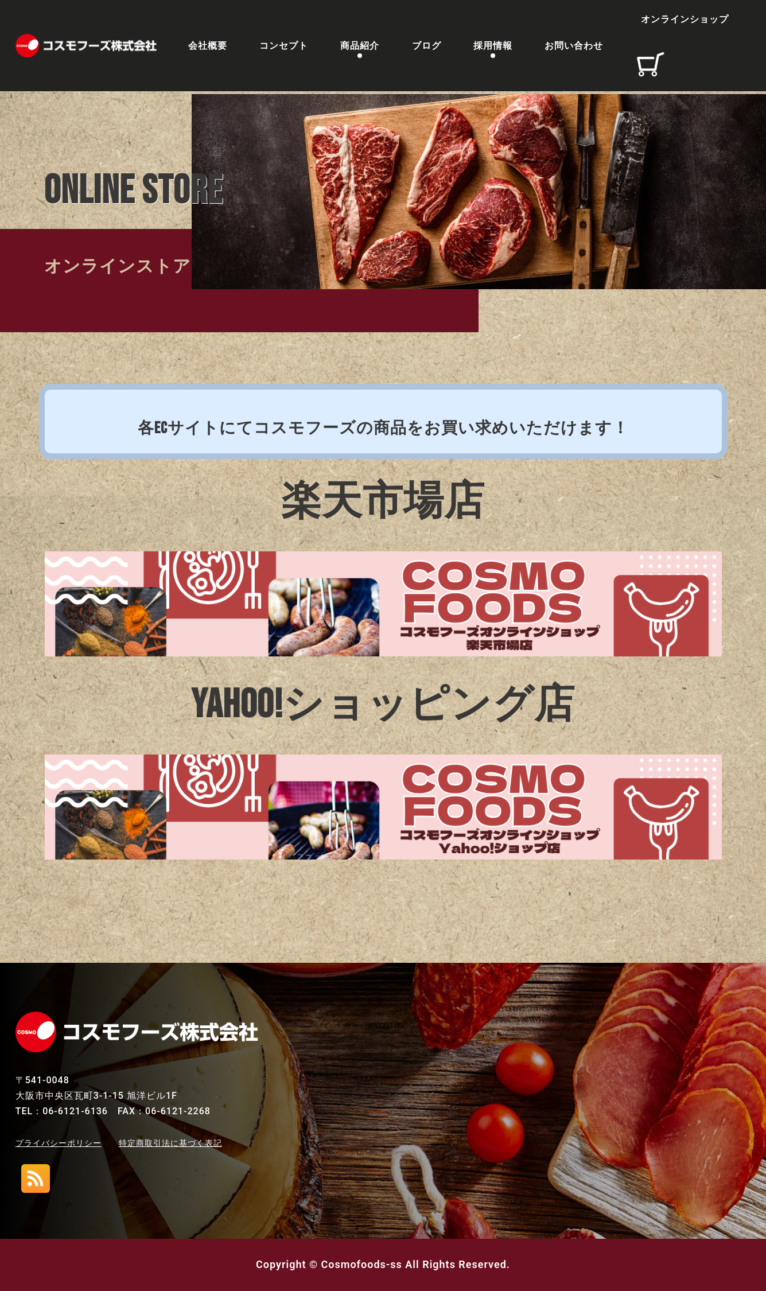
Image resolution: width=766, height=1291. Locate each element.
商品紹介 (359, 47)
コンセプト (283, 47)
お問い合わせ (574, 47)
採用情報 (492, 47)
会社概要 (207, 47)
